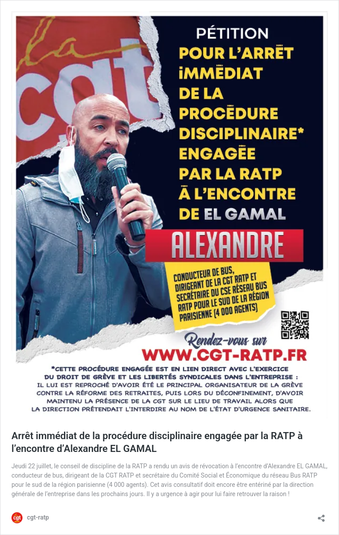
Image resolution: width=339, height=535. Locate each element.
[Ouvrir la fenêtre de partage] (321, 515)
